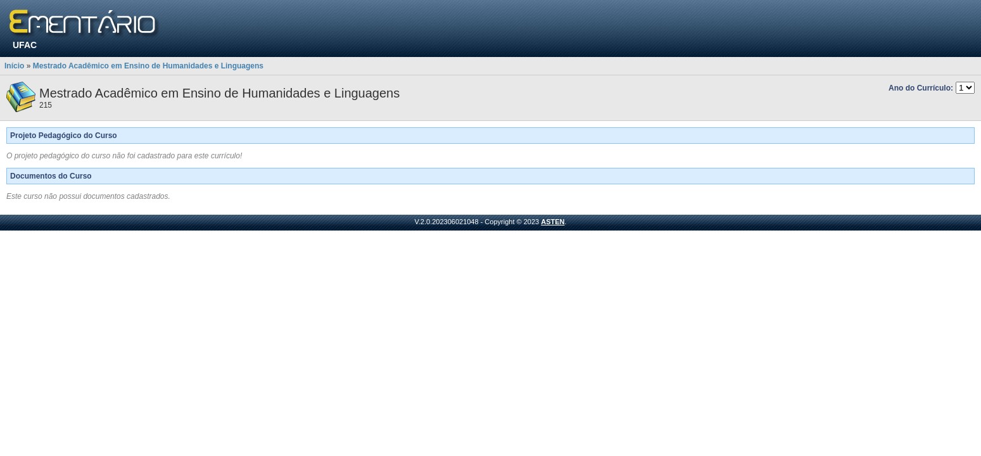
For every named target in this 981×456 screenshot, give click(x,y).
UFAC (25, 45)
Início (14, 65)
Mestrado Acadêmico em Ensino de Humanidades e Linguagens (148, 65)
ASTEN (552, 221)
